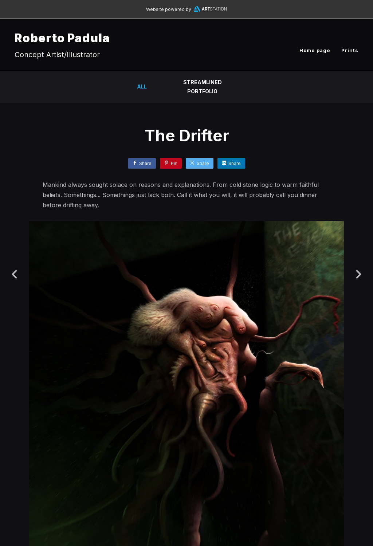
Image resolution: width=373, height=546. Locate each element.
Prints (349, 50)
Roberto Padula (62, 38)
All (142, 86)
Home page (314, 50)
